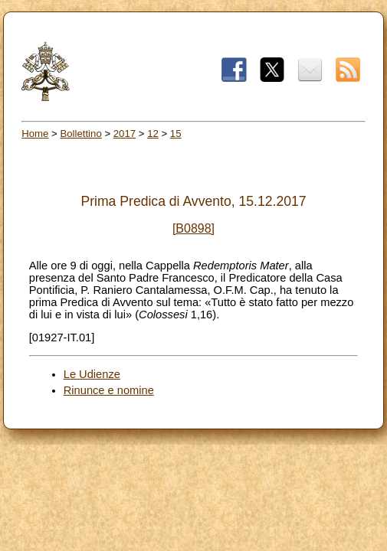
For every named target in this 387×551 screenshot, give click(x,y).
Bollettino (80, 133)
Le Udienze (92, 374)
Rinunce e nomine (109, 390)
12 (153, 133)
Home (34, 133)
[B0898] (193, 228)
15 (176, 133)
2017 (124, 133)
